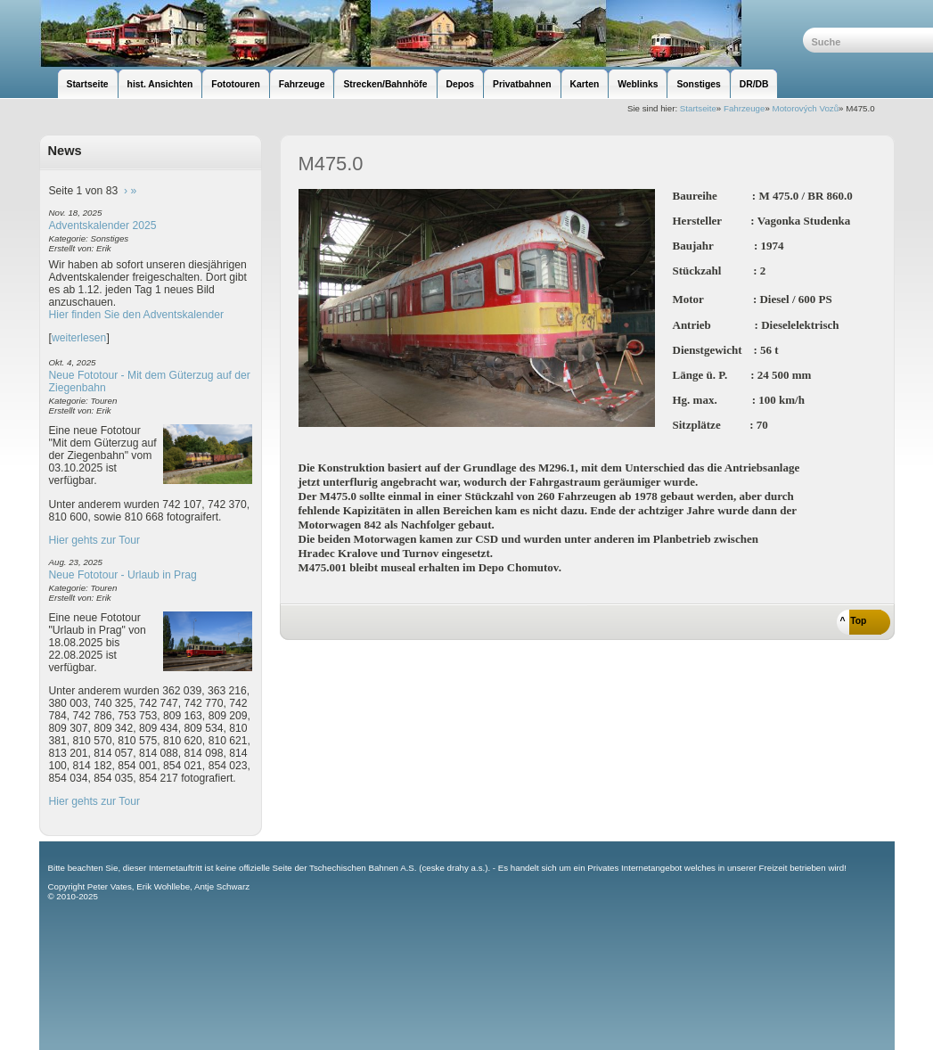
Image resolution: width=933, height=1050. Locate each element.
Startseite (698, 108)
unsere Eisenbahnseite (421, 33)
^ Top (853, 621)
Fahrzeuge (744, 108)
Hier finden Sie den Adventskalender (137, 314)
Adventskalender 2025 (103, 225)
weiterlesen (79, 338)
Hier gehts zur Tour (94, 540)
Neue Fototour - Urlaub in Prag (123, 575)
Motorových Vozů (806, 108)
